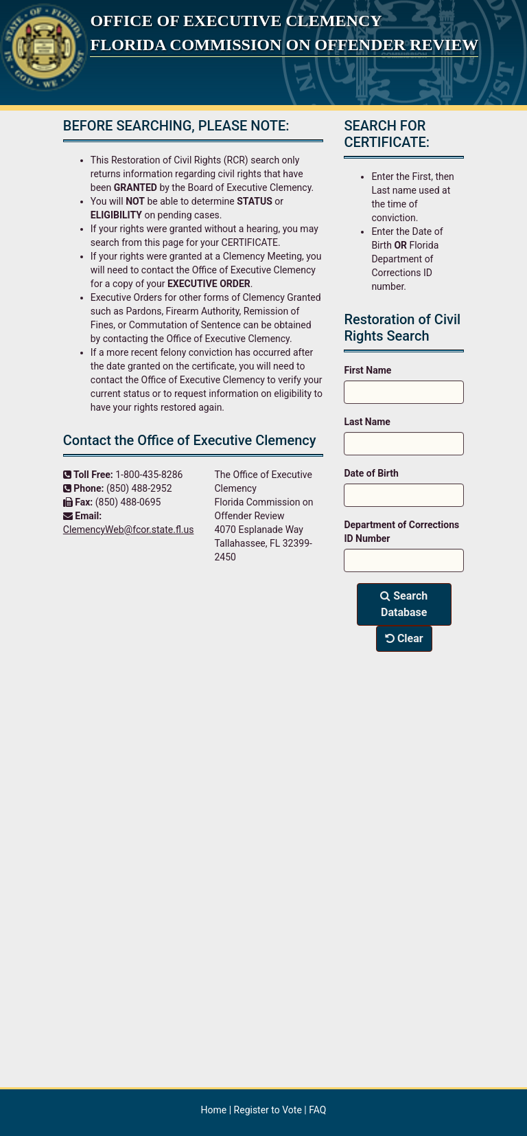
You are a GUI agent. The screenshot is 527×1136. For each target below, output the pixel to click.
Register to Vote (269, 1109)
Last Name (367, 421)
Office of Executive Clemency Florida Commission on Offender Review (284, 32)
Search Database (404, 604)
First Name (367, 370)
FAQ (317, 1109)
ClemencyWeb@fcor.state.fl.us (128, 529)
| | (264, 1109)
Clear (404, 638)
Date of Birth (371, 473)
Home (214, 1109)
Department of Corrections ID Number (401, 531)
